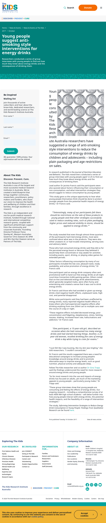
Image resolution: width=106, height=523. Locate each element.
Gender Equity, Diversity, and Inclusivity (75, 462)
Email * (6, 138)
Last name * (8, 127)
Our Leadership (72, 454)
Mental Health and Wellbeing (8, 468)
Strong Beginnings (8, 464)
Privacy (56, 499)
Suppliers (45, 461)
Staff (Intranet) (47, 466)
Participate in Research (30, 456)
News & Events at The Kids (34, 28)
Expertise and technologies (6, 473)
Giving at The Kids (28, 454)
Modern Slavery (77, 499)
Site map (101, 499)
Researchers (46, 459)
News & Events (15, 28)
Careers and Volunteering (26, 460)
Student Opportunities (30, 464)
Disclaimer (49, 499)
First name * (9, 116)
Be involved (29, 446)
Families (45, 453)
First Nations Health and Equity (10, 452)
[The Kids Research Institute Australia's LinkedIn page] (87, 489)
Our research (10, 446)
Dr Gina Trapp (93, 367)
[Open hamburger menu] (101, 8)
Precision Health (7, 461)
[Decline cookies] (101, 514)
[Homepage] (9, 8)
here (72, 410)
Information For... (50, 447)
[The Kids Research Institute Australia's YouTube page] (100, 485)
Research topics (7, 477)
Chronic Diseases (8, 456)
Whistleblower (66, 499)
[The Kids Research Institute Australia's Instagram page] (91, 485)
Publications (71, 456)
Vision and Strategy (74, 451)
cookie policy (37, 516)
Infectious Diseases (8, 459)
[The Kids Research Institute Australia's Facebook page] (87, 485)
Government (46, 464)
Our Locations (72, 459)
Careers (93, 499)
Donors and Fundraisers (50, 456)
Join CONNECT (27, 451)
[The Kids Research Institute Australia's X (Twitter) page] (96, 485)
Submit (10, 151)
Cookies (87, 499)
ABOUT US (72, 446)
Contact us (25, 467)
